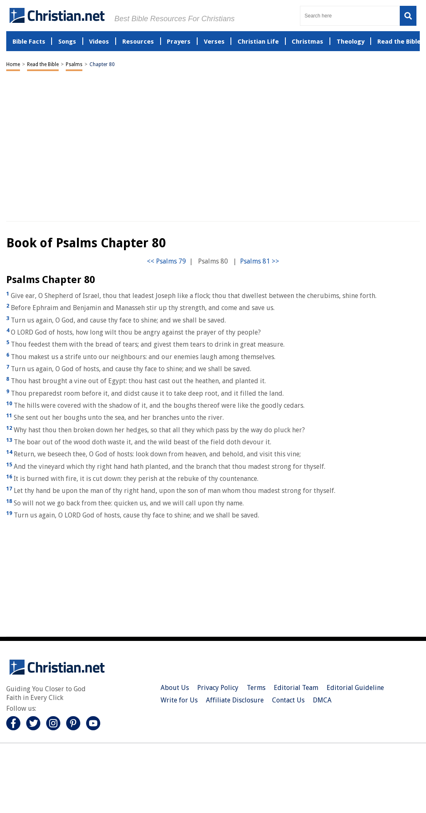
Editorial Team (296, 688)
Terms (256, 688)
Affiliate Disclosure (235, 700)
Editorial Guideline (355, 688)
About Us (175, 688)
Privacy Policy (217, 688)
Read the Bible (43, 64)
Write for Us (179, 700)
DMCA (322, 700)
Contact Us (288, 700)
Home (13, 64)
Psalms (74, 64)
